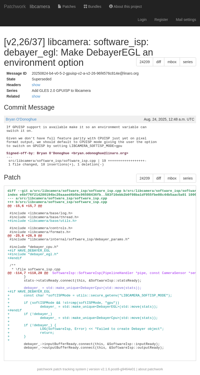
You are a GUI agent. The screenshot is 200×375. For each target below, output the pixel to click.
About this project (125, 6)
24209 (145, 62)
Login (142, 19)
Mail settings (186, 19)
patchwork (44, 369)
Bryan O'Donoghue (21, 119)
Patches (67, 6)
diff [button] (158, 62)
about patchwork (150, 369)
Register (161, 19)
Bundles (92, 6)
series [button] (188, 62)
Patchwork (15, 6)
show (36, 85)
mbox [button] (171, 62)
